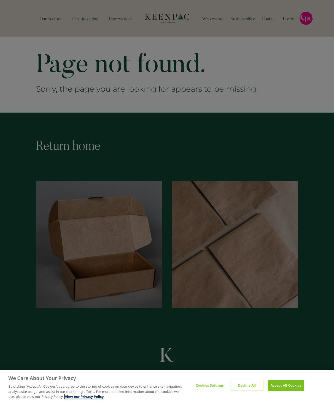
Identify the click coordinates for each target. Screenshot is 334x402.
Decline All (247, 385)
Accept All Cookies (286, 385)
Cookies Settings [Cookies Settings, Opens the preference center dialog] (210, 385)
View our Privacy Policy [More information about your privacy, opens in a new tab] (84, 397)
